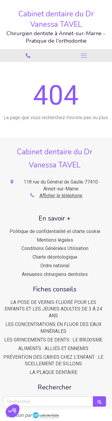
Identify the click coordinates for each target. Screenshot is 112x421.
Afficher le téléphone (60, 195)
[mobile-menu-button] (84, 56)
